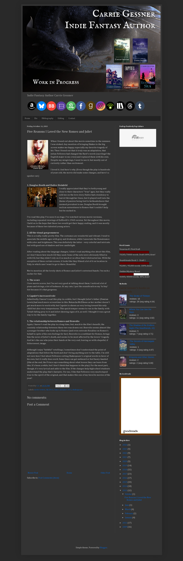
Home (27, 118)
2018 (125, 470)
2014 (125, 486)
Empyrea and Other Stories (141, 357)
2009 (125, 527)
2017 (125, 474)
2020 (125, 461)
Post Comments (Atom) (48, 478)
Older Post (105, 473)
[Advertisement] (137, 196)
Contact (71, 118)
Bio (35, 118)
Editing (61, 118)
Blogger (103, 548)
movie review (39, 390)
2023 (125, 449)
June (127, 505)
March (128, 509)
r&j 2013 (49, 390)
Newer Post (33, 473)
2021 (125, 457)
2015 (125, 482)
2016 (125, 478)
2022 (125, 453)
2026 (125, 445)
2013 (125, 490)
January (128, 518)
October (128, 494)
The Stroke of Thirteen (140, 296)
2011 (125, 523)
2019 (125, 466)
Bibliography (47, 118)
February (129, 513)
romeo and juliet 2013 (62, 390)
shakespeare (77, 390)
